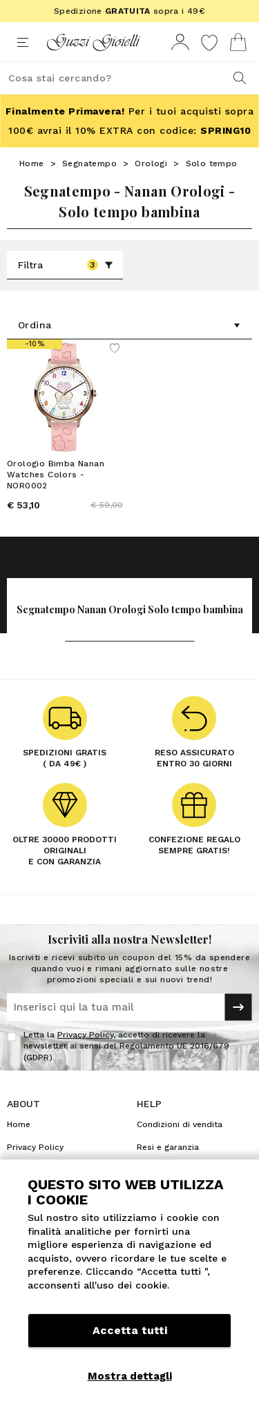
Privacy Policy (85, 1035)
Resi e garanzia (168, 1147)
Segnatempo (89, 163)
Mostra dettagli (130, 1376)
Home (31, 163)
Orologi (151, 163)
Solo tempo (212, 163)
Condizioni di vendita (179, 1124)
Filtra (65, 264)
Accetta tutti (130, 1330)
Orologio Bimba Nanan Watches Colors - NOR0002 (55, 474)
